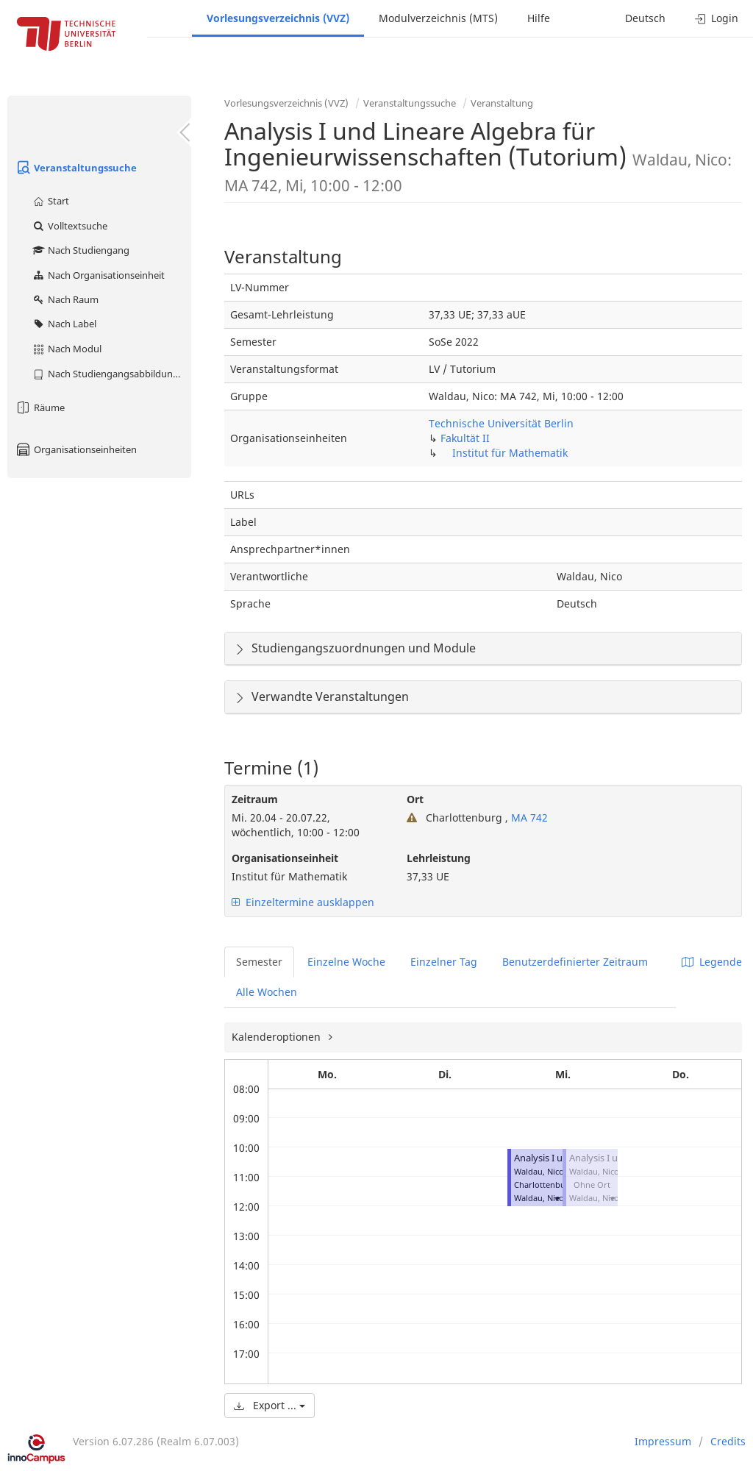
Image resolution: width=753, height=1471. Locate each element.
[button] (556, 1198)
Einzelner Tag (443, 962)
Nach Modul (66, 348)
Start (50, 200)
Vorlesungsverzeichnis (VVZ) (278, 18)
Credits (728, 1441)
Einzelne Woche (346, 962)
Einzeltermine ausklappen (303, 902)
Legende (712, 962)
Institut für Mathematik (510, 453)
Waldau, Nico (539, 1197)
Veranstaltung (502, 103)
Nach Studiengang (80, 250)
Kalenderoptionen (278, 1037)
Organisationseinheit (285, 858)
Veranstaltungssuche (76, 167)
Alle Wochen (266, 992)
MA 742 (528, 817)
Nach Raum (65, 299)
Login (716, 18)
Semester (259, 962)
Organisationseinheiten (76, 449)
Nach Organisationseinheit (98, 275)
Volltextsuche (69, 225)
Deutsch (645, 18)
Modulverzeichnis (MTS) (438, 18)
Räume (40, 407)
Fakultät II (465, 438)
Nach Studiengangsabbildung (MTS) (111, 373)
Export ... (269, 1405)
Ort (415, 799)
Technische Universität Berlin (501, 423)
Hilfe (538, 18)
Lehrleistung (439, 858)
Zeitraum (255, 799)
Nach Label (64, 323)
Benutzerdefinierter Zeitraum (575, 962)
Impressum (663, 1441)
